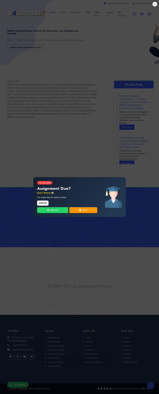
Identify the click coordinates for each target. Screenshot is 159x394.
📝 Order (83, 210)
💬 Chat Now (52, 210)
